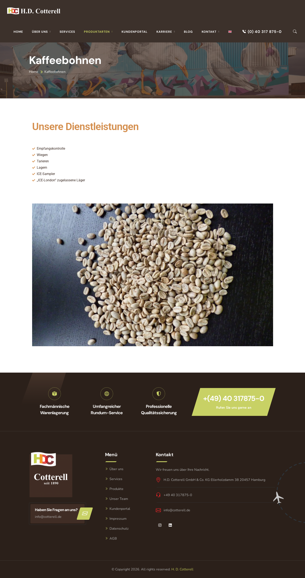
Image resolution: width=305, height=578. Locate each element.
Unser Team (118, 499)
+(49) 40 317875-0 (233, 398)
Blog (188, 32)
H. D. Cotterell (182, 569)
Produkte (116, 489)
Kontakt (209, 32)
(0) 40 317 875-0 (262, 31)
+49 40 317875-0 (178, 495)
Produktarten (97, 32)
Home (18, 32)
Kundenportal (135, 32)
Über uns (40, 32)
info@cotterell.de (48, 516)
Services (67, 32)
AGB (113, 538)
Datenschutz (119, 528)
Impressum (118, 518)
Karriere (164, 32)
